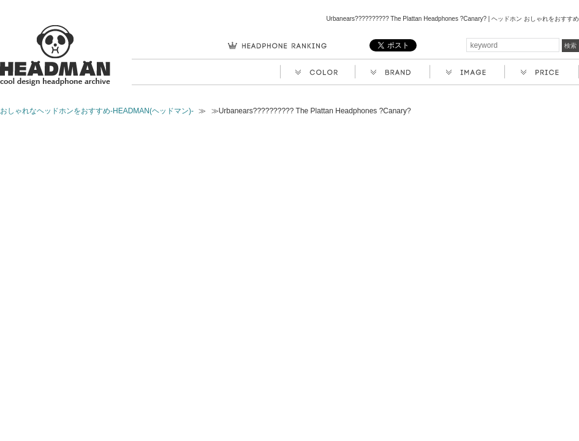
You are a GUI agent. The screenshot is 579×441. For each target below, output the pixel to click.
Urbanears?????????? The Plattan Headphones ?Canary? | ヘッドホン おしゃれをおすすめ (452, 18)
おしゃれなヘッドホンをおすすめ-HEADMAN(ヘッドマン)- (97, 111)
